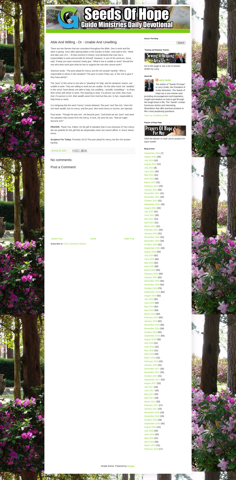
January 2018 (150, 365)
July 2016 (148, 430)
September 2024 (152, 153)
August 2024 (150, 156)
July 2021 (148, 211)
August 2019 (150, 295)
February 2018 (151, 361)
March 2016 (150, 445)
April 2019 (149, 310)
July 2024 (148, 160)
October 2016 (150, 420)
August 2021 (150, 208)
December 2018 (152, 325)
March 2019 (150, 314)
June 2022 (149, 171)
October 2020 (150, 244)
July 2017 (148, 387)
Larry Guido (165, 80)
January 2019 (150, 321)
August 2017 (150, 383)
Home (93, 238)
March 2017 (150, 401)
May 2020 (149, 263)
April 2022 (149, 178)
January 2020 (150, 277)
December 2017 (152, 368)
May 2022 (149, 175)
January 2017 (150, 409)
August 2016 (150, 427)
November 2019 (152, 284)
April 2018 (149, 354)
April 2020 (149, 266)
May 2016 (149, 438)
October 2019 (150, 288)
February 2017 (151, 405)
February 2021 (151, 230)
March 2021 (150, 226)
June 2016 (149, 434)
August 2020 (150, 252)
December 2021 (152, 193)
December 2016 (152, 412)
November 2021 (152, 197)
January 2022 (150, 190)
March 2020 (150, 270)
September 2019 (152, 292)
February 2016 (151, 449)
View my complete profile (156, 115)
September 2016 (152, 423)
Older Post (129, 238)
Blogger (130, 466)
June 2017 (149, 390)
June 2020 (149, 259)
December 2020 (152, 237)
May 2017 (149, 394)
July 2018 (148, 343)
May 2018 (149, 350)
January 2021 (150, 233)
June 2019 (149, 303)
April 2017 (149, 398)
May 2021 (149, 219)
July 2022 (148, 168)
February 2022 (151, 186)
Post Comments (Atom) (75, 244)
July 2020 (148, 255)
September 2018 (152, 335)
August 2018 (150, 339)
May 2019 (149, 306)
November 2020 (152, 241)
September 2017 (152, 379)
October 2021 (150, 200)
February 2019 (151, 317)
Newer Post (56, 238)
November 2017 (152, 372)
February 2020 (151, 273)
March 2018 (150, 357)
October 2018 (150, 332)
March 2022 (150, 182)
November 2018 (152, 328)
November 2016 (152, 416)
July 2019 (148, 299)
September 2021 (152, 204)
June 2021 (149, 215)
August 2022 (150, 164)
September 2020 (152, 248)
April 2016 (149, 442)
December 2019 (152, 281)
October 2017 (150, 376)
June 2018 (149, 347)
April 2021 (149, 222)
